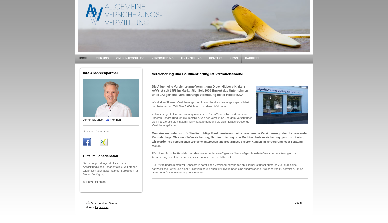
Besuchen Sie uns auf (96, 131)
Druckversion (96, 203)
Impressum (101, 207)
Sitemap (114, 203)
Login (298, 202)
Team (107, 119)
